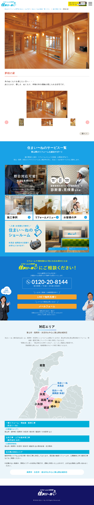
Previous (6, 122)
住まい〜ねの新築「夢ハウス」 (41, 9)
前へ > (84, 133)
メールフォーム (47, 306)
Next (87, 122)
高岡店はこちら (78, 248)
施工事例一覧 (57, 9)
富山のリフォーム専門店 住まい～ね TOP (17, 9)
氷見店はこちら (58, 248)
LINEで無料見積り (47, 297)
